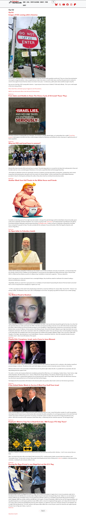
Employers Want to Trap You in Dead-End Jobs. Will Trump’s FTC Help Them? (37, 422)
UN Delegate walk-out (43, 223)
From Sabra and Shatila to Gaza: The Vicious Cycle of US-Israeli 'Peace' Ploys (38, 96)
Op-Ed (11, 12)
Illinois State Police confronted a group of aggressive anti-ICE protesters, (25, 88)
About (24, 5)
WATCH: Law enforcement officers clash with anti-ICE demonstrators (24, 91)
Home (24, 2)
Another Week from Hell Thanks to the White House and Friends (33, 180)
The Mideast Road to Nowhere (20, 295)
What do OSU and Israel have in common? (25, 143)
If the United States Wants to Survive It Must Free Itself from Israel (34, 385)
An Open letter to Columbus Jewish (22, 231)
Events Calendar (34, 2)
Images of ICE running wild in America (23, 15)
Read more (11, 94)
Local (28, 2)
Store (46, 2)
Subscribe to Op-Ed (13, 513)
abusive (60, 458)
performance (50, 221)
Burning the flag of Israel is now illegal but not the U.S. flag (31, 464)
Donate (42, 2)
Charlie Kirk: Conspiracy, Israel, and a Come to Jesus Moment (32, 339)
